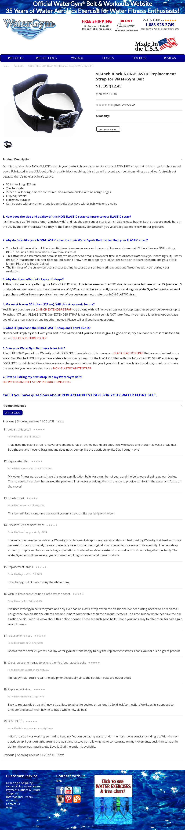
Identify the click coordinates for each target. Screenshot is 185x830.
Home (6, 66)
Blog (9, 807)
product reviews (122, 105)
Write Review (12, 413)
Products (18, 66)
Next (60, 421)
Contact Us (13, 804)
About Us (12, 800)
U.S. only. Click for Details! (96, 28)
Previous (8, 421)
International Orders (19, 797)
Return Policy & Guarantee (23, 786)
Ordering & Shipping (19, 783)
